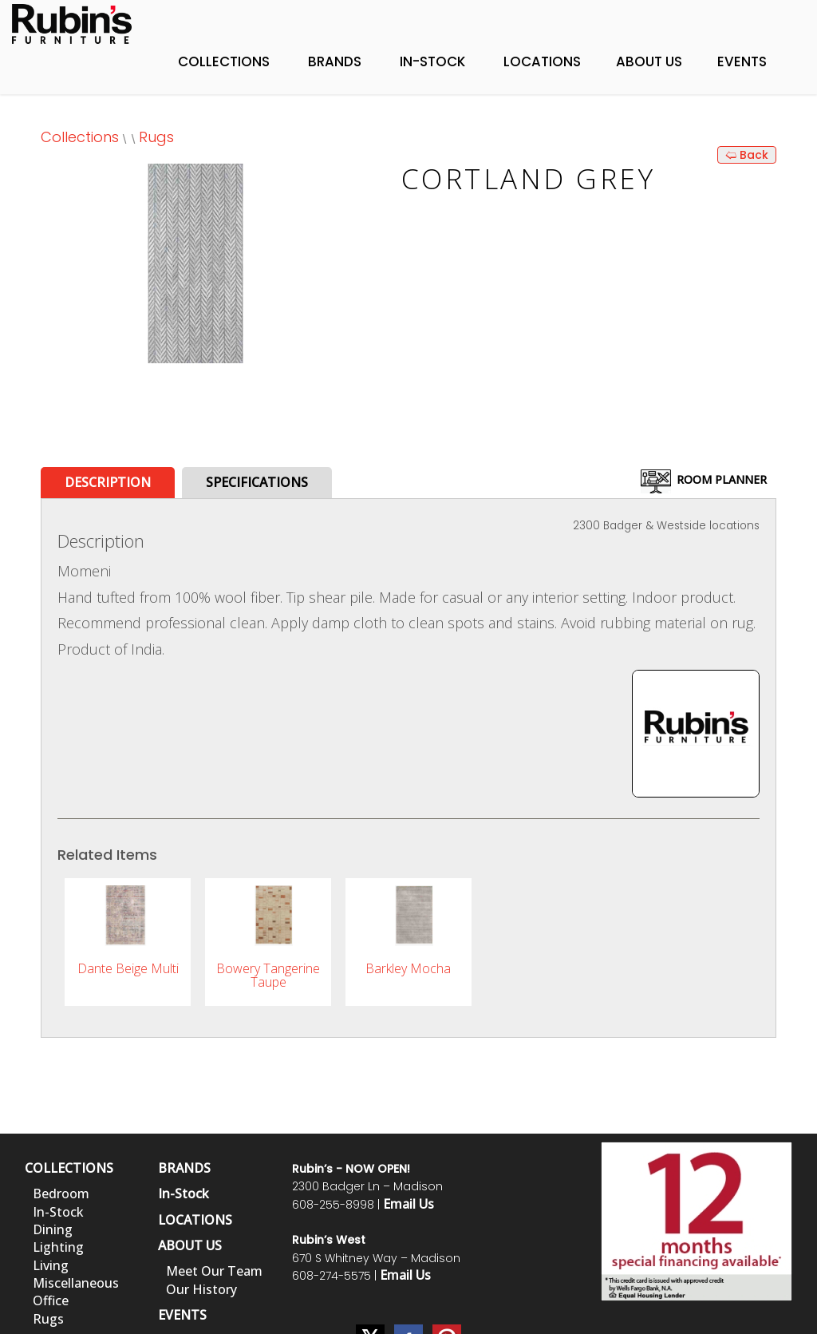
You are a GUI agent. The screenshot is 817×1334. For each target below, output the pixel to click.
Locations (542, 61)
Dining (53, 1229)
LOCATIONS (195, 1220)
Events (742, 61)
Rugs (156, 137)
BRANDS (184, 1168)
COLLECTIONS (69, 1168)
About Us (649, 61)
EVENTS (182, 1315)
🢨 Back (746, 155)
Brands (334, 61)
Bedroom (61, 1193)
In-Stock (432, 61)
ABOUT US (190, 1245)
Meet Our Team (214, 1271)
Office (51, 1300)
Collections (224, 61)
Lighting (58, 1247)
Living (51, 1265)
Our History (201, 1289)
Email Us (408, 1204)
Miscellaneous (76, 1283)
